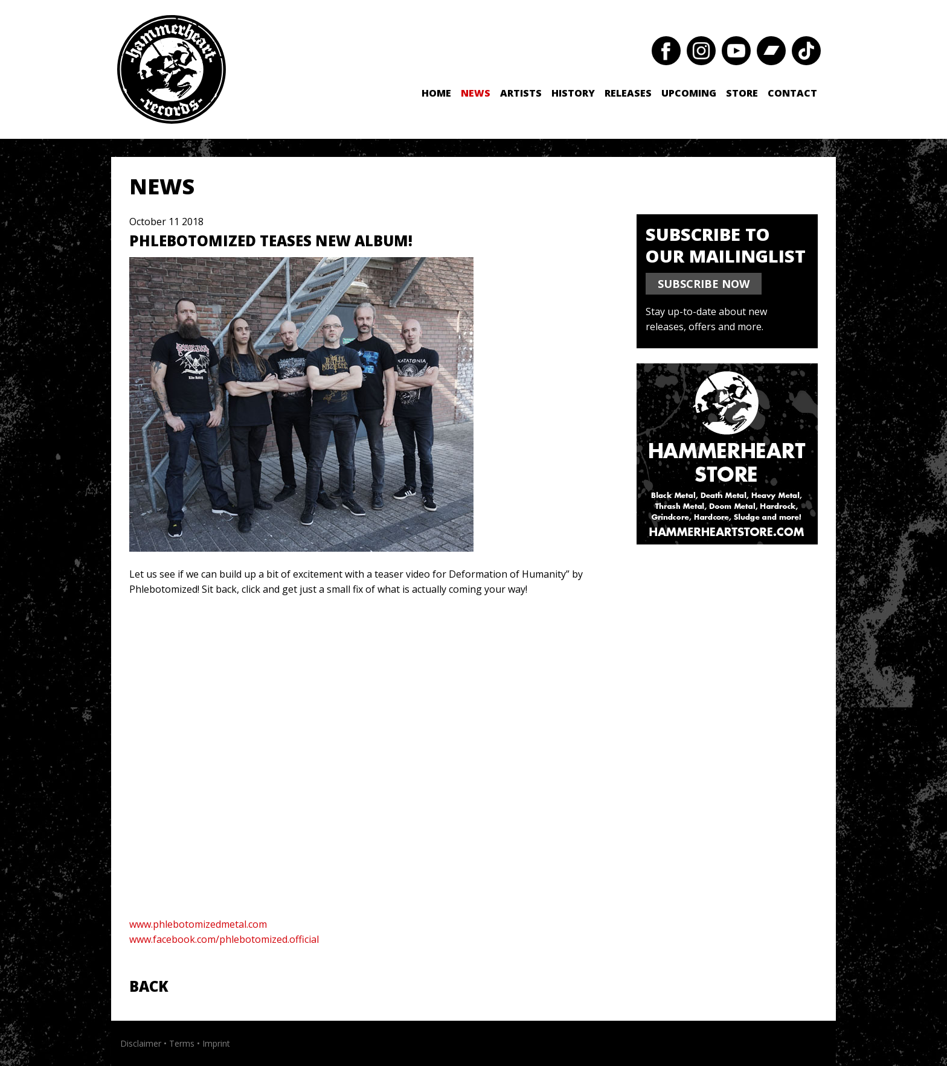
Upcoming (688, 93)
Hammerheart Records (171, 69)
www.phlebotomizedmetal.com (198, 924)
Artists (521, 93)
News (475, 93)
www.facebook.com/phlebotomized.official (224, 939)
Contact (792, 93)
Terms (181, 1043)
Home (436, 93)
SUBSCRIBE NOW (704, 283)
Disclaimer (140, 1043)
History (573, 93)
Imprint (216, 1043)
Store (742, 93)
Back (149, 986)
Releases (628, 93)
